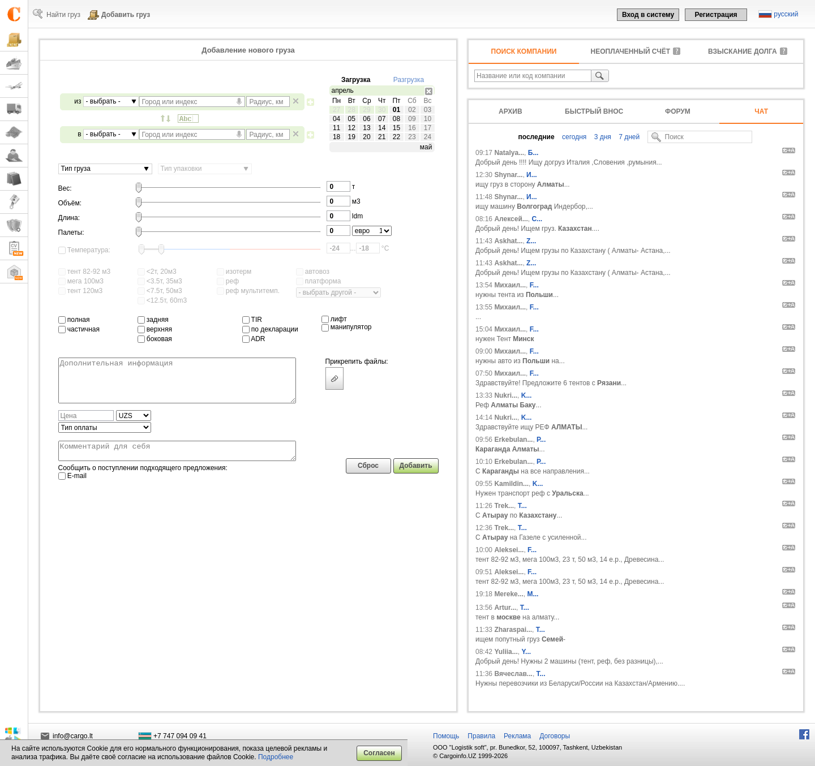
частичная (79, 329)
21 (381, 137)
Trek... (504, 506)
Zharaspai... (513, 630)
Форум (677, 111)
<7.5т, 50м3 (160, 291)
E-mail (72, 488)
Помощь (446, 736)
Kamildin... (511, 484)
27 (336, 110)
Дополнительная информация (177, 385)
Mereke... (508, 594)
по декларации (270, 329)
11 (336, 128)
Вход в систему (648, 15)
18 (336, 137)
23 (411, 137)
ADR (253, 339)
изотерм (234, 272)
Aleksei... (509, 550)
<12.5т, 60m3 (162, 300)
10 (427, 119)
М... (532, 594)
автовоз (312, 272)
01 (396, 110)
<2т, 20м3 (157, 272)
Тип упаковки (181, 169)
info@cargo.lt (73, 736)
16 (411, 128)
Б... (533, 153)
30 (381, 110)
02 (411, 110)
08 (396, 119)
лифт (334, 319)
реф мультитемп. (248, 291)
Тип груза (76, 169)
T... (522, 506)
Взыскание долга (742, 51)
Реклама (517, 736)
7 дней (628, 137)
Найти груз (63, 15)
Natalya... (509, 153)
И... (531, 175)
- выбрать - (103, 101)
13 (366, 128)
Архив (510, 111)
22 (396, 137)
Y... (526, 652)
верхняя (155, 329)
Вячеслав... (513, 674)
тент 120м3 (80, 291)
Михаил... (510, 285)
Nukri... (505, 395)
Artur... (505, 608)
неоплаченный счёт (630, 51)
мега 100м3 (81, 281)
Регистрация (715, 15)
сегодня (573, 137)
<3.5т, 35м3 (160, 281)
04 (336, 119)
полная (74, 320)
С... (536, 219)
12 (351, 128)
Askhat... (508, 241)
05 (351, 119)
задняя (153, 320)
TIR (252, 320)
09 (411, 119)
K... (526, 395)
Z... (531, 241)
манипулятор (346, 327)
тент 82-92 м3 (84, 272)
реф (228, 281)
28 (351, 110)
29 (366, 110)
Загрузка (356, 80)
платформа (318, 281)
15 (396, 128)
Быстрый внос (594, 111)
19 (351, 137)
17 (427, 128)
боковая (155, 339)
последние (536, 137)
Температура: (84, 250)
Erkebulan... (513, 440)
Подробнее (275, 757)
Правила (481, 736)
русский (786, 14)
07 (381, 119)
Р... (541, 440)
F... (534, 285)
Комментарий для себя (177, 461)
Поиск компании (524, 51)
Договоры (554, 736)
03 (427, 110)
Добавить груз (125, 15)
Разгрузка (408, 80)
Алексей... (510, 219)
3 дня (601, 137)
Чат (761, 111)
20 (366, 137)
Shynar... (508, 175)
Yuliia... (505, 652)
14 (381, 128)
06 (366, 119)
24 (427, 137)
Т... (540, 630)
